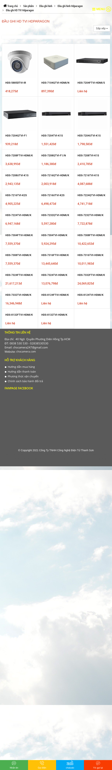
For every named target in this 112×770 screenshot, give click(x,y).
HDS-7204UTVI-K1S (89, 135)
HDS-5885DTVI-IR (15, 82)
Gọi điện (42, 764)
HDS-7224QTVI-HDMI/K (91, 195)
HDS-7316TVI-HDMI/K (90, 255)
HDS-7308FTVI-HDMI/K (91, 235)
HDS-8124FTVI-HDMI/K (55, 294)
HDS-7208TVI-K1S (88, 155)
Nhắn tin (14, 764)
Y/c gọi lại (98, 764)
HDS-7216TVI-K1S (88, 175)
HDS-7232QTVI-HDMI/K (55, 215)
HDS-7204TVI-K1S (52, 135)
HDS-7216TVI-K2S (16, 195)
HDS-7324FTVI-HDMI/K (19, 274)
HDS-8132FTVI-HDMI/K (19, 314)
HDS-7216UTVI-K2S (52, 195)
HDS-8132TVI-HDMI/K (54, 314)
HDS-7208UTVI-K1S (16, 175)
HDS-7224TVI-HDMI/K (18, 215)
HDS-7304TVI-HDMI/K (54, 235)
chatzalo (70, 764)
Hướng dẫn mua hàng (20, 367)
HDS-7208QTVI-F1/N (53, 155)
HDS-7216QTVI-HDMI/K (55, 175)
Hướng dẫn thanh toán (20, 371)
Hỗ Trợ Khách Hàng (20, 360)
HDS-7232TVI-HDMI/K (90, 215)
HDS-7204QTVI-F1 (16, 135)
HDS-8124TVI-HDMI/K (90, 294)
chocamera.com (25, 351)
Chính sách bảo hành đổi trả (24, 381)
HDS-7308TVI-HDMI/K (18, 255)
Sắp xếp (102, 28)
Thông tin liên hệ (17, 332)
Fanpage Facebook (19, 388)
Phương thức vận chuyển (22, 376)
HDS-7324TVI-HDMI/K (54, 274)
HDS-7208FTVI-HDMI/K (19, 155)
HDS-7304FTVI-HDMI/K (19, 235)
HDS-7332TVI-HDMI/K (18, 294)
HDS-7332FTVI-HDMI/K (91, 274)
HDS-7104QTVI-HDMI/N (55, 82)
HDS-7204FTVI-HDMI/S (91, 82)
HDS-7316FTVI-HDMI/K (55, 255)
